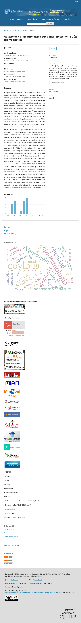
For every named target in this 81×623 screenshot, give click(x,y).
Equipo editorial (32, 19)
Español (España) (10, 234)
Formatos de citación (57, 83)
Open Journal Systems (11, 545)
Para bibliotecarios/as (11, 536)
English (6, 231)
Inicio (6, 30)
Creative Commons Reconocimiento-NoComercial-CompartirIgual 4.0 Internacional (34, 593)
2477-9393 (38, 580)
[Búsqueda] (36, 24)
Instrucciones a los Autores (50, 19)
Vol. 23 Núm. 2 (22, 30)
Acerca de (66, 19)
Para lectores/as (9, 530)
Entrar (76, 2)
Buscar (50, 24)
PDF (53, 48)
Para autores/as (9, 533)
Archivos (20, 19)
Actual (12, 19)
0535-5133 (14, 580)
